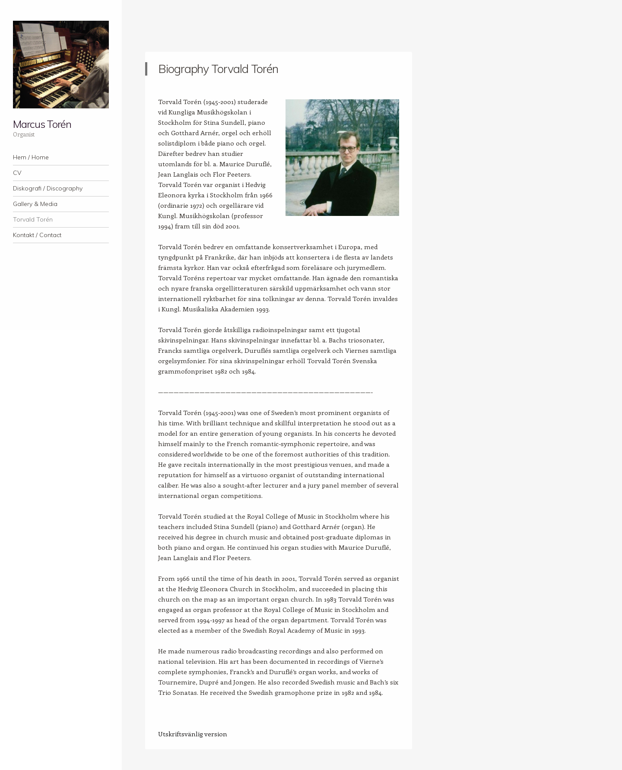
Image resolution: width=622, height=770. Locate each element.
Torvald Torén (33, 219)
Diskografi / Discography (48, 188)
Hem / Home (31, 157)
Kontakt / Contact (37, 235)
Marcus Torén (42, 123)
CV (17, 173)
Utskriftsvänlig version (192, 733)
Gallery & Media (35, 204)
